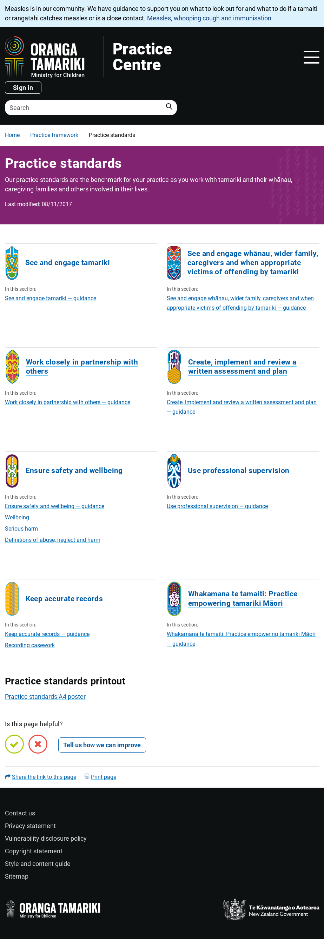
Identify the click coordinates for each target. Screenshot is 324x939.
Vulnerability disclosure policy (46, 838)
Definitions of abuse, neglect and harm (52, 540)
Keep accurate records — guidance (47, 634)
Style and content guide (38, 863)
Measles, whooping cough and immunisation (209, 18)
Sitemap (16, 876)
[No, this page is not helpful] (37, 744)
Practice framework (54, 135)
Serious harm (21, 528)
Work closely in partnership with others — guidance (67, 402)
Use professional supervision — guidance (217, 506)
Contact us (20, 813)
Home (12, 135)
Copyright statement (33, 851)
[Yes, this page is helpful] (14, 744)
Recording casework (30, 645)
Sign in (23, 87)
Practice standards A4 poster (45, 696)
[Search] (91, 107)
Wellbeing (17, 517)
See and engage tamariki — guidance (50, 298)
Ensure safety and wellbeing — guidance (54, 506)
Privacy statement (30, 825)
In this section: (20, 289)
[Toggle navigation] (311, 57)
